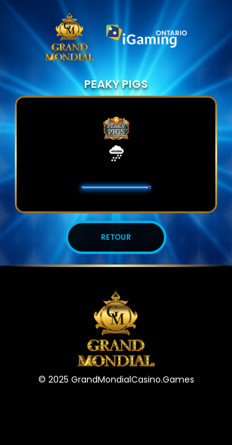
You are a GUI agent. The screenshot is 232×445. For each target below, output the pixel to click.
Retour (116, 237)
